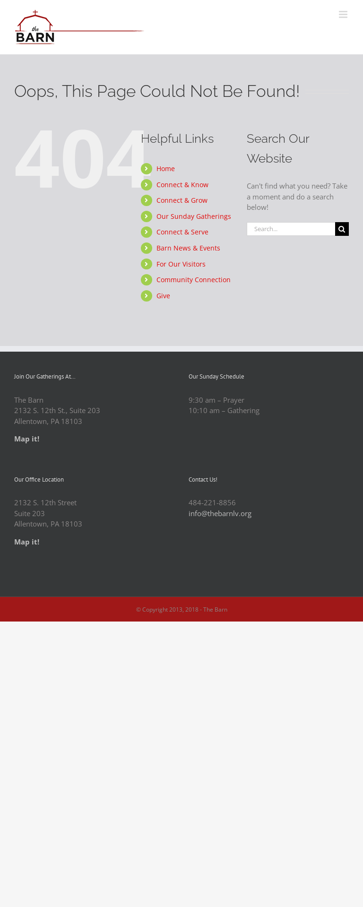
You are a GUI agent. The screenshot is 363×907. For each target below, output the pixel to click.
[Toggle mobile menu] (344, 14)
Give (163, 295)
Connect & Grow (181, 200)
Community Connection (193, 279)
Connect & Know (182, 184)
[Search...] (291, 229)
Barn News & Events (188, 247)
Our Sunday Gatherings (193, 216)
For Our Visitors (181, 263)
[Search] (342, 229)
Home (165, 168)
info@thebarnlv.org (220, 513)
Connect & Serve (182, 231)
